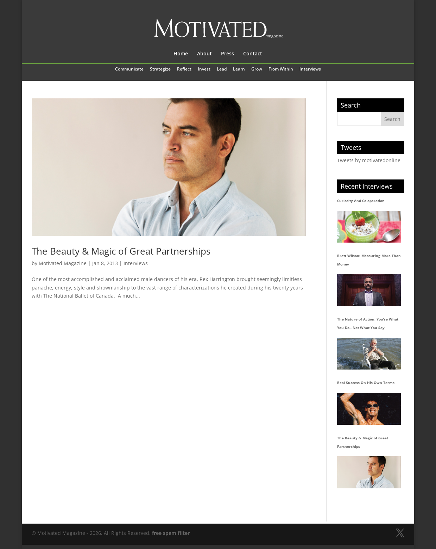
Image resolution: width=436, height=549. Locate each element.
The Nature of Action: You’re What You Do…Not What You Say (367, 323)
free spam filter (171, 533)
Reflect (184, 69)
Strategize (160, 69)
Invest (204, 69)
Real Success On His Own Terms (365, 382)
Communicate (129, 69)
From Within (280, 69)
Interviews (310, 69)
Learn (239, 69)
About (204, 54)
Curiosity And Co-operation (361, 200)
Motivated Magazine (63, 263)
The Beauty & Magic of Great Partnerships (121, 251)
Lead (222, 69)
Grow (256, 69)
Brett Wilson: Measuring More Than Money (369, 260)
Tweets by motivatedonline (368, 160)
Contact (252, 54)
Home (180, 54)
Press (227, 54)
